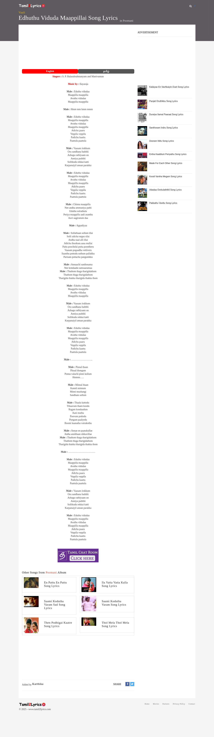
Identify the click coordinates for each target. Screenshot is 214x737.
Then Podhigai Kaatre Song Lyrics (58, 624)
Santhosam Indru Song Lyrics (163, 128)
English (50, 71)
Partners (166, 704)
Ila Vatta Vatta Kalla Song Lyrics (115, 584)
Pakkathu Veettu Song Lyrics (163, 203)
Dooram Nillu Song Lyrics (161, 141)
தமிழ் (106, 71)
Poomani (128, 20)
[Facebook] (194, 6)
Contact (192, 704)
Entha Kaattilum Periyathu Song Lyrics (167, 154)
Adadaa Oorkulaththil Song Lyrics (165, 190)
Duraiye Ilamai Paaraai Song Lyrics (166, 114)
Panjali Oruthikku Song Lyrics (163, 101)
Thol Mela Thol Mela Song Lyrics (115, 624)
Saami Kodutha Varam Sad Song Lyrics (54, 605)
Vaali (22, 12)
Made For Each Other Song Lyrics (165, 163)
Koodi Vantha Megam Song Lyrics (165, 176)
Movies (156, 704)
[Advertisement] (78, 47)
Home (147, 704)
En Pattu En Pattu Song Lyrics (55, 584)
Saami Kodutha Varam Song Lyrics (114, 603)
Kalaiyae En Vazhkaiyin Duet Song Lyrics (169, 87)
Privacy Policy (179, 704)
